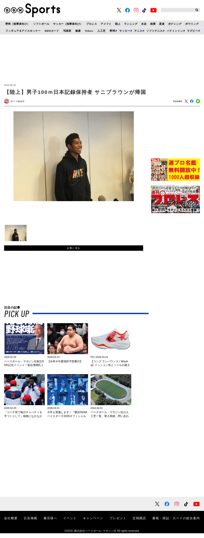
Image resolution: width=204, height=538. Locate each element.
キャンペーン (93, 522)
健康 (78, 30)
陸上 (118, 24)
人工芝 (101, 30)
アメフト (106, 24)
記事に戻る (73, 251)
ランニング (131, 24)
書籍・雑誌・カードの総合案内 (176, 522)
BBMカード (52, 30)
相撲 (153, 24)
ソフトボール (41, 24)
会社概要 (11, 522)
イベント (70, 522)
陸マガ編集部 (21, 102)
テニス (138, 30)
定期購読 (139, 522)
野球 (112, 30)
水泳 (144, 24)
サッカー (124, 30)
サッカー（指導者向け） (68, 24)
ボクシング (175, 24)
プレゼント (117, 522)
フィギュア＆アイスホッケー (22, 30)
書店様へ (50, 522)
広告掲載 (30, 522)
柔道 (162, 24)
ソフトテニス (154, 30)
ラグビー (192, 30)
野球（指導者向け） (17, 24)
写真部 (67, 30)
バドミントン (175, 30)
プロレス (91, 24)
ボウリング (192, 24)
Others (89, 30)
